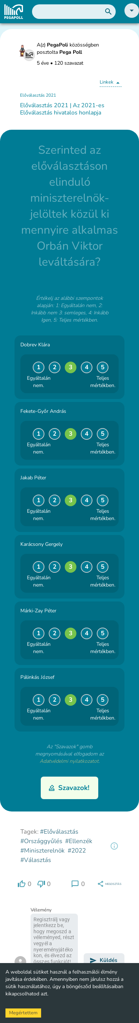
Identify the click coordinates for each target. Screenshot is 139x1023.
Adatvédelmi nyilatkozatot (69, 761)
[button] (131, 16)
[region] (114, 846)
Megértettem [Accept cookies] (23, 1013)
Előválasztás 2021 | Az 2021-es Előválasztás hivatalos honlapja (62, 109)
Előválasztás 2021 (38, 95)
